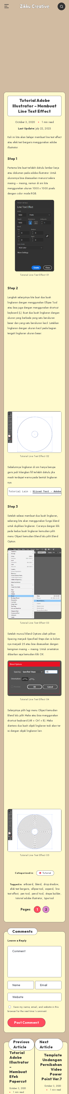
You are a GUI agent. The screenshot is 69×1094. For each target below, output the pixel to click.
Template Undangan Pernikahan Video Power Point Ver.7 (51, 1067)
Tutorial (45, 873)
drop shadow (51, 884)
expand (49, 889)
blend (38, 884)
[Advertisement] (34, 49)
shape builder (53, 893)
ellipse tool (37, 889)
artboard (28, 884)
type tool (49, 898)
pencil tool (37, 893)
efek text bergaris (19, 889)
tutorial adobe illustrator (29, 898)
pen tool (25, 893)
